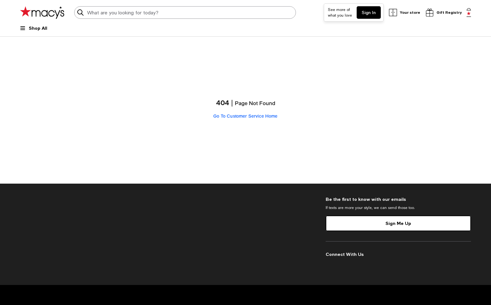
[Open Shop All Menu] (33, 30)
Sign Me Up (398, 223)
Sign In (369, 12)
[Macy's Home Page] (42, 12)
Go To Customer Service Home (245, 116)
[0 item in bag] (469, 12)
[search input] (185, 12)
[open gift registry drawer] (443, 12)
